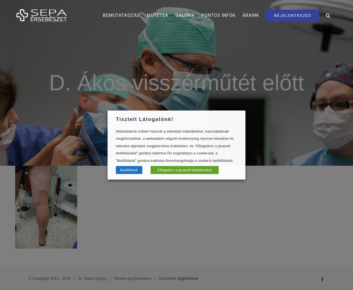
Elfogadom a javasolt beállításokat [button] (184, 170)
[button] (328, 15)
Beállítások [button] (129, 170)
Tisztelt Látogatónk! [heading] (144, 119)
